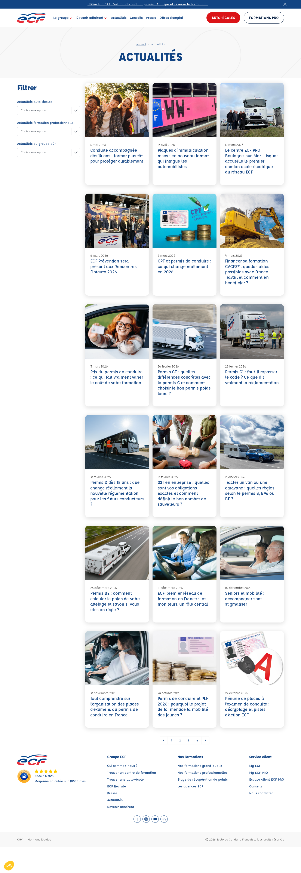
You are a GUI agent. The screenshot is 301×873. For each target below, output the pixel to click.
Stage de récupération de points (203, 806)
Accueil (141, 44)
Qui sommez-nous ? (122, 792)
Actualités (115, 826)
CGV (19, 865)
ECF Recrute (116, 813)
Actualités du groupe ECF (36, 144)
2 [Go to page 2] (180, 766)
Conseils (255, 813)
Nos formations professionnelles (202, 799)
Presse (112, 819)
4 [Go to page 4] (197, 766)
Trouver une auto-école (125, 806)
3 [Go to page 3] (188, 766)
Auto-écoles (223, 17)
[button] (45, 110)
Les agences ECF (190, 813)
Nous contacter (261, 819)
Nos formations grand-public (200, 792)
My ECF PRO (258, 799)
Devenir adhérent (120, 833)
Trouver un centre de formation (131, 799)
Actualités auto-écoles (34, 102)
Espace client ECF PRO (266, 806)
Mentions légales (39, 865)
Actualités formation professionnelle (45, 123)
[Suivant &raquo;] (205, 767)
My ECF (255, 792)
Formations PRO (264, 17)
